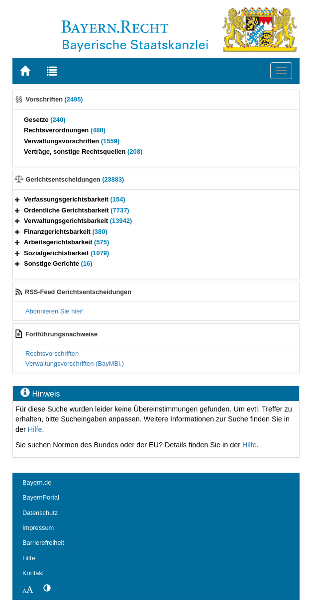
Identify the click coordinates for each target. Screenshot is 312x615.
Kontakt (33, 573)
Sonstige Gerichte (58, 263)
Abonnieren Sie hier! (54, 311)
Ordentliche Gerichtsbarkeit (76, 210)
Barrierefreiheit (43, 542)
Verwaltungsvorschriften (71, 141)
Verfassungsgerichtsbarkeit (74, 199)
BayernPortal (40, 497)
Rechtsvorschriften (52, 353)
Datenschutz (40, 512)
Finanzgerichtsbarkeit (65, 231)
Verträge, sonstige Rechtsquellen (83, 151)
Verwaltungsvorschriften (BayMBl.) (74, 363)
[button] (17, 199)
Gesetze (45, 119)
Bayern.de (36, 482)
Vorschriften (54, 99)
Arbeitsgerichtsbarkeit (66, 242)
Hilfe (35, 429)
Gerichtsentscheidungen (75, 179)
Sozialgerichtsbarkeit (66, 253)
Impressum (38, 527)
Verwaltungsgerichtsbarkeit (78, 220)
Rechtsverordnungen (64, 130)
